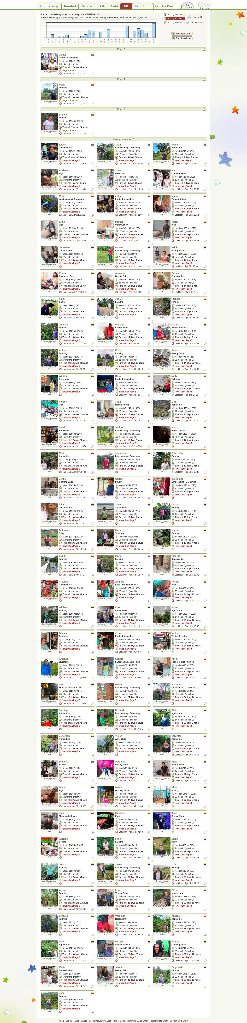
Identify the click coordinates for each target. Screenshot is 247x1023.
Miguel (132, 221)
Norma (189, 581)
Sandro (132, 658)
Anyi (189, 761)
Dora (132, 376)
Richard (189, 299)
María (76, 84)
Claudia (76, 581)
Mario (132, 556)
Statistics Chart (183, 38)
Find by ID (197, 17)
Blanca (76, 114)
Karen (76, 273)
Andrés (132, 427)
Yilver (132, 736)
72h (102, 6)
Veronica (132, 916)
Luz (76, 684)
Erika (76, 221)
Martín (76, 427)
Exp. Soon (143, 6)
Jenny (76, 478)
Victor (189, 633)
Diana (76, 787)
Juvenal (76, 324)
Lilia (76, 504)
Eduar (189, 607)
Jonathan (132, 453)
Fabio (132, 838)
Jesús (132, 633)
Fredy (132, 350)
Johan (132, 196)
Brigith (189, 247)
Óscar (189, 504)
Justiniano (189, 478)
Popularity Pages (103, 1021)
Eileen (76, 144)
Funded (70, 6)
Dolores (76, 530)
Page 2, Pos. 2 (69, 70)
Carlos (189, 273)
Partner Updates (120, 1021)
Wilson (76, 376)
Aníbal (76, 350)
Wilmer (189, 144)
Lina (189, 401)
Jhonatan (76, 247)
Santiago (76, 710)
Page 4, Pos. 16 (69, 100)
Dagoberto (189, 967)
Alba (189, 787)
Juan (132, 144)
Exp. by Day (163, 6)
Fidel (76, 299)
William (132, 324)
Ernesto (76, 916)
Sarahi (132, 967)
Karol (189, 658)
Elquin (76, 556)
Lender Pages (72, 1021)
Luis (189, 864)
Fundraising (49, 6)
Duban (132, 247)
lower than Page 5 (71, 160)
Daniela (76, 633)
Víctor (189, 221)
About (61, 1021)
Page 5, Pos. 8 (69, 130)
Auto (114, 6)
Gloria (189, 890)
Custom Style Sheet (179, 1021)
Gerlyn (132, 941)
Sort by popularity (176, 18)
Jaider (76, 54)
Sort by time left (175, 14)
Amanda (76, 658)
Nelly (189, 376)
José (132, 299)
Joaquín (189, 684)
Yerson (76, 401)
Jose (132, 170)
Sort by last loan (175, 22)
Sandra (189, 941)
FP (126, 6)
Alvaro (76, 890)
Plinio (189, 710)
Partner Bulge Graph (138, 1021)
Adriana (76, 170)
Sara (189, 350)
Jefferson (76, 736)
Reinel (132, 684)
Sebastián (189, 453)
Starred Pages (87, 1021)
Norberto (132, 710)
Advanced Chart (183, 34)
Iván (189, 170)
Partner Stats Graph (159, 1021)
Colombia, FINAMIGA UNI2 (49, 72)
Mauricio (132, 813)
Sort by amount (197, 22)
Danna (132, 787)
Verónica (189, 736)
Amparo (132, 581)
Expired (88, 6)
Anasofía (132, 273)
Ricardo (189, 556)
